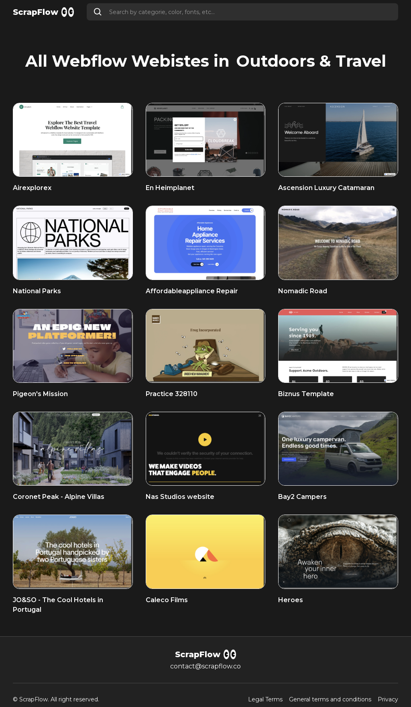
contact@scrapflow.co (205, 666)
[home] (43, 12)
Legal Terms (265, 699)
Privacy (388, 699)
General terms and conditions (330, 699)
